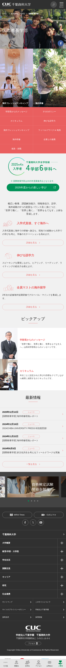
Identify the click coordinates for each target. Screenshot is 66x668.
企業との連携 (49, 139)
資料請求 (5, 617)
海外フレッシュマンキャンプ (16, 130)
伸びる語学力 (49, 121)
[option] (33, 486)
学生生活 (6, 560)
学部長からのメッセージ (16, 111)
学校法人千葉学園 (42, 609)
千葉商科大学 (9, 534)
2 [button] (31, 500)
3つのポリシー (49, 111)
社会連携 (6, 594)
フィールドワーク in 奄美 (49, 130)
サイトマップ (7, 602)
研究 (4, 585)
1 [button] (28, 500)
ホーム (4, 14)
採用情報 (38, 617)
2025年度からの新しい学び (31, 187)
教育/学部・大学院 (18, 14)
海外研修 (16, 139)
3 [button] (34, 500)
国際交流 (6, 568)
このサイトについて (42, 602)
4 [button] (37, 500)
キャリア (6, 577)
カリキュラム (16, 121)
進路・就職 (16, 149)
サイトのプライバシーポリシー (14, 609)
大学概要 (6, 543)
